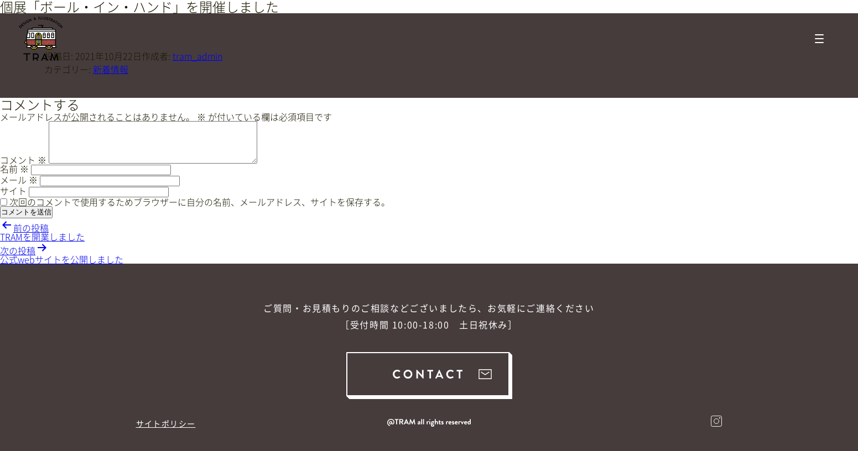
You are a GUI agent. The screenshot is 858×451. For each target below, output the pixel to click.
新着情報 (110, 69)
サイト (13, 190)
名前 (14, 168)
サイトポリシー (166, 423)
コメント (23, 159)
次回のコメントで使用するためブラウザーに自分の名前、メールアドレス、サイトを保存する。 (199, 201)
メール (19, 179)
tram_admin (197, 55)
